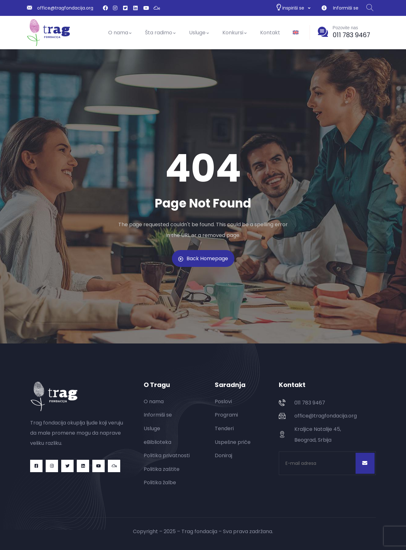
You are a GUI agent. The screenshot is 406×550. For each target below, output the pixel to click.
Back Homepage (203, 258)
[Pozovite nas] (323, 32)
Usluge (199, 32)
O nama (120, 32)
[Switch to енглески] (295, 33)
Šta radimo (160, 32)
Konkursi (234, 32)
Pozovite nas (345, 27)
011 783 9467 (351, 35)
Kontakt (270, 32)
